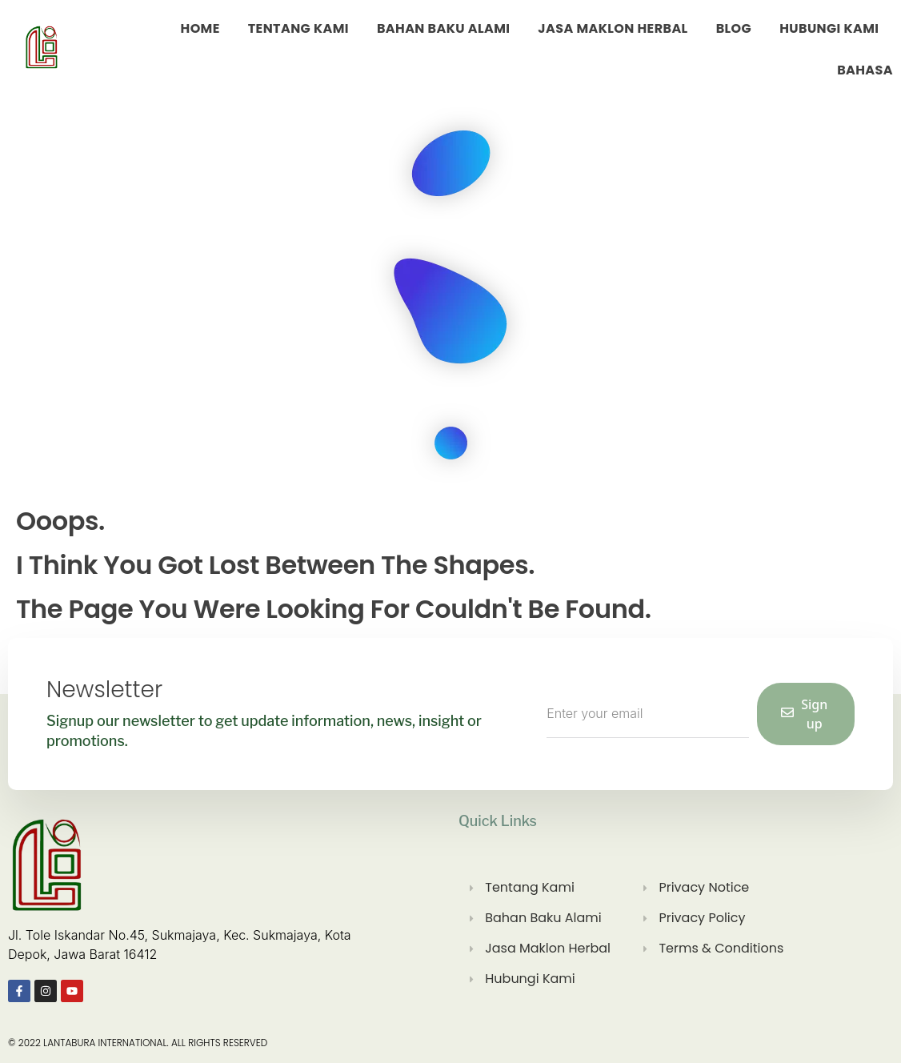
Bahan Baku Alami (443, 28)
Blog (734, 28)
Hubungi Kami (829, 28)
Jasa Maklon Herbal (612, 28)
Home (200, 28)
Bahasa (865, 70)
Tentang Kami (298, 28)
